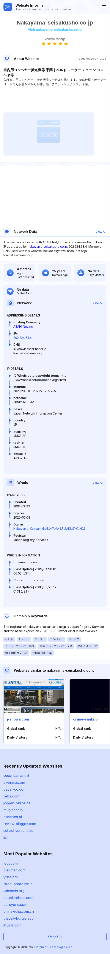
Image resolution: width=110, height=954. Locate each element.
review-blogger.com (19, 824)
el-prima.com (14, 782)
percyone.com (15, 904)
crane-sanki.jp (85, 719)
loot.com (10, 863)
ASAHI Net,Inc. (23, 326)
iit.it (5, 837)
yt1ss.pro (10, 877)
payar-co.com (14, 789)
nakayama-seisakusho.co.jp (47, 246)
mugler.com (13, 810)
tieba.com (11, 796)
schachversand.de (18, 830)
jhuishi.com (12, 925)
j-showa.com (18, 719)
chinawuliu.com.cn (18, 911)
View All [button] (101, 231)
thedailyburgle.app (18, 918)
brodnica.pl (12, 817)
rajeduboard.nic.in (18, 884)
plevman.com (14, 870)
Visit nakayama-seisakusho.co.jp (55, 30)
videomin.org (13, 891)
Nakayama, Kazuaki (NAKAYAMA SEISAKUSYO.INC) (49, 528)
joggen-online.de (16, 803)
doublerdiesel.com (18, 898)
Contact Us (55, 936)
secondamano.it (16, 775)
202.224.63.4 (22, 338)
